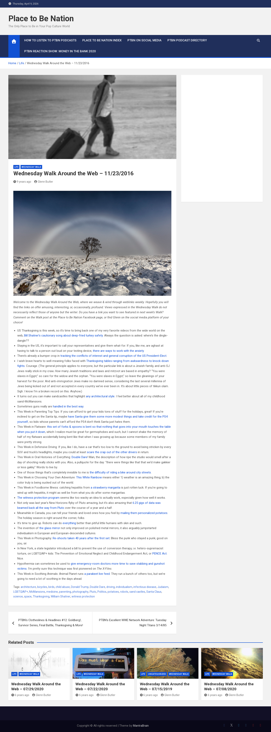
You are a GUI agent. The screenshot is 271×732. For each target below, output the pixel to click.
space (28, 596)
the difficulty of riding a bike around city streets (120, 472)
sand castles (137, 591)
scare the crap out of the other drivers (112, 452)
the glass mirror (49, 528)
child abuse (63, 587)
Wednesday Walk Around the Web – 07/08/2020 (229, 686)
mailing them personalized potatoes (143, 513)
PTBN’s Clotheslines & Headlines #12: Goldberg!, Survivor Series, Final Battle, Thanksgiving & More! (50, 622)
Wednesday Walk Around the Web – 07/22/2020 (100, 686)
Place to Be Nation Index (101, 40)
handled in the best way (68, 406)
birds (51, 587)
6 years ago (20, 695)
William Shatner (60, 596)
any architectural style (100, 396)
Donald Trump (80, 587)
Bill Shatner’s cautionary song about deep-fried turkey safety (63, 335)
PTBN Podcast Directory (187, 40)
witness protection (83, 596)
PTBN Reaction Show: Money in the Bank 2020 (60, 51)
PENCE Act (159, 553)
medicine (52, 591)
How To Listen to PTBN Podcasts (50, 40)
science (18, 596)
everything (69, 523)
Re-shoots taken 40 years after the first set (81, 538)
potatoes (113, 591)
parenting (65, 591)
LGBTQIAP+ (20, 591)
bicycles (42, 587)
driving (110, 587)
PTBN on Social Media (144, 40)
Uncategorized (157, 674)
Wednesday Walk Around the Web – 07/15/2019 (164, 686)
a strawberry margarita (105, 487)
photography (80, 591)
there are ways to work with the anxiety (118, 351)
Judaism (162, 587)
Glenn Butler (43, 181)
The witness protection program (38, 497)
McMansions (37, 591)
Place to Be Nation (41, 18)
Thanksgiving (41, 596)
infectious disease (144, 587)
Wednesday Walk (31, 167)
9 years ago (22, 181)
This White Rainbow (89, 477)
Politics (101, 591)
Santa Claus (153, 591)
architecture (28, 587)
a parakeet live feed (97, 574)
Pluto (93, 591)
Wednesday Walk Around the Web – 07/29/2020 (36, 686)
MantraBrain (141, 725)
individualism (124, 587)
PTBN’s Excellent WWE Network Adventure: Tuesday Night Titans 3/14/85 (132, 622)
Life (16, 167)
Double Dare (79, 457)
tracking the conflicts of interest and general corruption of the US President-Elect (113, 356)
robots (124, 591)
